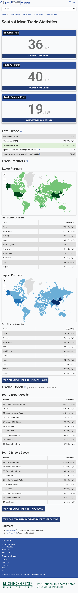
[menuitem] (49, 196)
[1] (21, 131)
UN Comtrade (11, 530)
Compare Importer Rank (39, 88)
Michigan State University (21, 575)
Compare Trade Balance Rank (39, 120)
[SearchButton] (74, 9)
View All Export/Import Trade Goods (23, 509)
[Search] (37, 9)
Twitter (4, 560)
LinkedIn (5, 565)
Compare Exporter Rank (39, 56)
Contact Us (6, 552)
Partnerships (6, 550)
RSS (3, 571)
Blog (3, 568)
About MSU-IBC (7, 547)
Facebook (5, 563)
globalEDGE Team (8, 544)
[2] (39, 149)
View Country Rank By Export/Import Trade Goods (30, 519)
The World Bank (11, 533)
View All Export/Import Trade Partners (25, 380)
